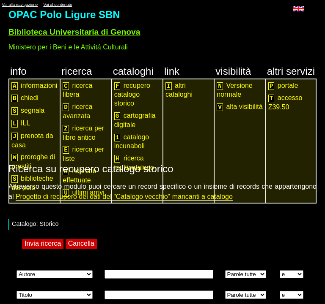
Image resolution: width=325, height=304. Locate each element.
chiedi (25, 98)
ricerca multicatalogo (134, 163)
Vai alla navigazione (20, 4)
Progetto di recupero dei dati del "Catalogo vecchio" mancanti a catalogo (124, 196)
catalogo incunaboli (131, 141)
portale (283, 86)
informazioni (34, 86)
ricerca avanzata (77, 111)
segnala (27, 111)
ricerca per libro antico (83, 133)
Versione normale (234, 90)
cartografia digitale (135, 120)
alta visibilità (239, 107)
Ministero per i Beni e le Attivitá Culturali (68, 47)
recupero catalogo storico (132, 94)
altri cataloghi (179, 90)
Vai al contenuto (57, 4)
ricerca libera (77, 90)
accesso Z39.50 (285, 102)
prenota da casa (32, 140)
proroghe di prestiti (33, 161)
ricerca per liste (83, 154)
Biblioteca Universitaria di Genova (74, 31)
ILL (20, 123)
